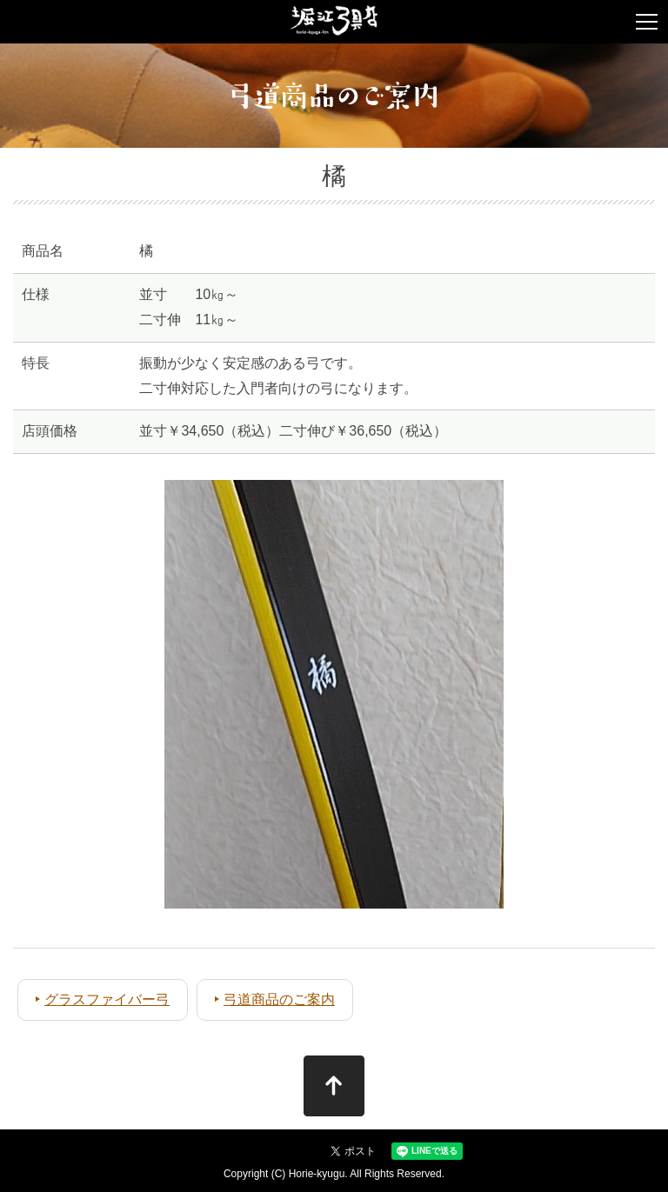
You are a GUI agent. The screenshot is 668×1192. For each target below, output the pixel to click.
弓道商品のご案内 (279, 999)
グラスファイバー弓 (107, 999)
